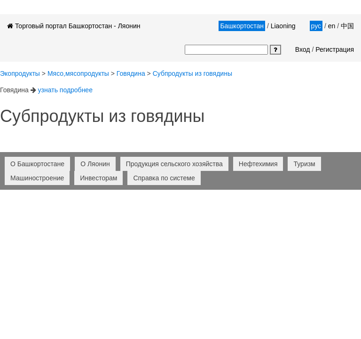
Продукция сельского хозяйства (174, 164)
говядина (131, 73)
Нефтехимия (258, 164)
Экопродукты (20, 73)
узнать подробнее (65, 90)
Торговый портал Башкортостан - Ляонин (74, 26)
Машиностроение (37, 178)
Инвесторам (98, 178)
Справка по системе (164, 178)
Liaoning (283, 26)
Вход (302, 49)
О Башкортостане (37, 164)
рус (316, 26)
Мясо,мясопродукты (78, 73)
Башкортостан (242, 26)
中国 (347, 26)
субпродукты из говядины (192, 73)
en (332, 26)
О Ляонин (95, 164)
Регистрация (334, 49)
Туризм (304, 164)
